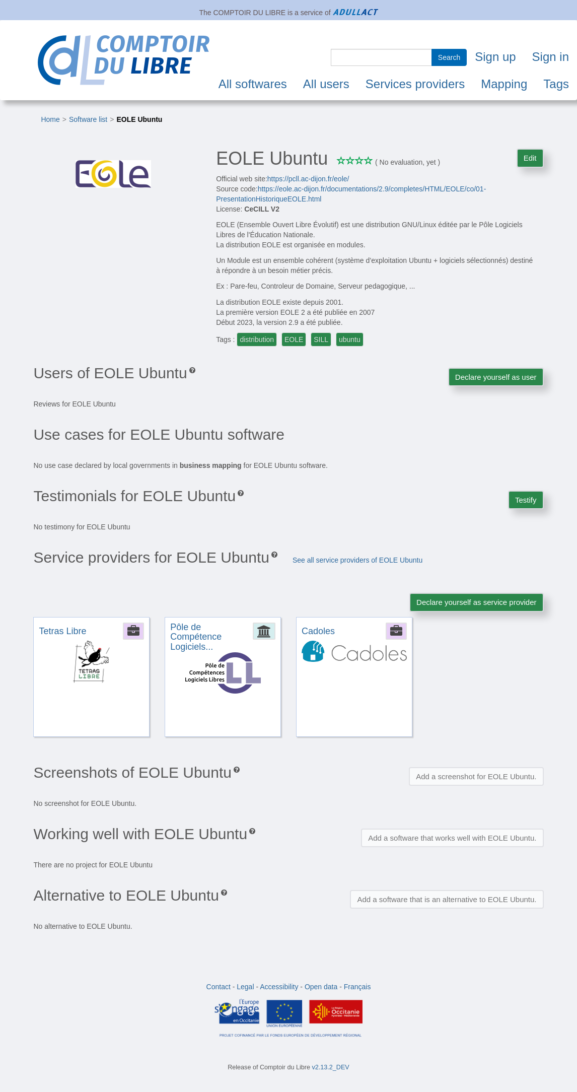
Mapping (504, 84)
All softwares (253, 84)
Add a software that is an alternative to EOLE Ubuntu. (446, 899)
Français (357, 987)
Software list (88, 119)
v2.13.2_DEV (330, 1067)
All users (326, 84)
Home (50, 119)
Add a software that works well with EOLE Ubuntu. (452, 838)
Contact (218, 987)
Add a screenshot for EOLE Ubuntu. (476, 776)
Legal (245, 987)
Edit (530, 158)
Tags (556, 84)
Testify (526, 500)
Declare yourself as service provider (476, 602)
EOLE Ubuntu (139, 119)
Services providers (415, 84)
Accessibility (279, 987)
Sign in (550, 56)
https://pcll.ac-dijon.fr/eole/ (308, 179)
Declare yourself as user (496, 377)
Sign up (495, 56)
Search (449, 57)
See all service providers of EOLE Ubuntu (357, 560)
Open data (321, 987)
